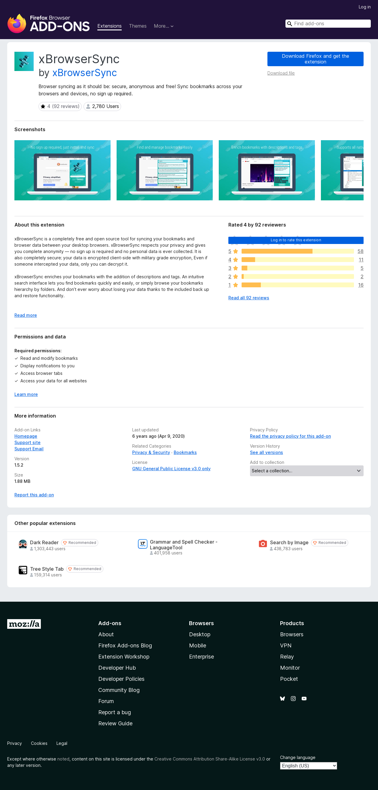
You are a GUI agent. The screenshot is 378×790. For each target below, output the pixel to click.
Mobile (197, 645)
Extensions (109, 26)
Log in (365, 6)
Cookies (39, 743)
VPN (285, 645)
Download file (281, 73)
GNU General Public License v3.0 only (171, 468)
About (106, 634)
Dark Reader (44, 542)
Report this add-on (34, 494)
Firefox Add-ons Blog (125, 645)
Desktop (199, 634)
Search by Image (289, 542)
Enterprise (201, 656)
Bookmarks (185, 452)
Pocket (289, 679)
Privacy (14, 743)
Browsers (291, 634)
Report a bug (114, 712)
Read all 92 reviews (248, 297)
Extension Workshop (123, 656)
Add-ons (109, 623)
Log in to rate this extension (296, 240)
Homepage (25, 436)
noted (63, 758)
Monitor (290, 668)
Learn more (26, 394)
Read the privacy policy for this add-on (290, 436)
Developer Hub (117, 668)
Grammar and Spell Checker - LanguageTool (184, 545)
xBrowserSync (84, 73)
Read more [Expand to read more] (25, 315)
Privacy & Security (151, 452)
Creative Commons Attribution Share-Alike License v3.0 (209, 758)
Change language (298, 757)
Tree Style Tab (47, 569)
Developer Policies (121, 679)
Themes (138, 26)
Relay (287, 656)
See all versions (266, 452)
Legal (61, 743)
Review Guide (115, 723)
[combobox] (328, 24)
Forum (106, 701)
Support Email (29, 448)
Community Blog (119, 690)
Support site (27, 442)
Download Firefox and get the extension (315, 59)
